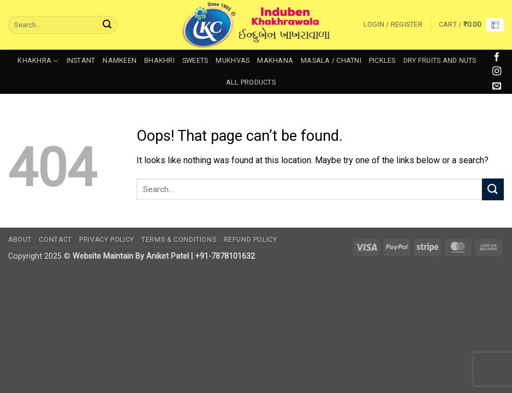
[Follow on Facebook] (496, 57)
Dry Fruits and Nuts (440, 60)
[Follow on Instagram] (496, 71)
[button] (393, 24)
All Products (251, 82)
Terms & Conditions (178, 239)
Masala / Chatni (331, 60)
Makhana (275, 60)
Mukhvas (232, 60)
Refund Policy (250, 239)
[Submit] (107, 25)
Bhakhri (159, 60)
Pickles (382, 60)
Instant (81, 60)
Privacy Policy (106, 239)
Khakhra (37, 61)
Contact (55, 239)
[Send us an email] (496, 86)
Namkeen (119, 60)
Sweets (195, 60)
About (20, 239)
